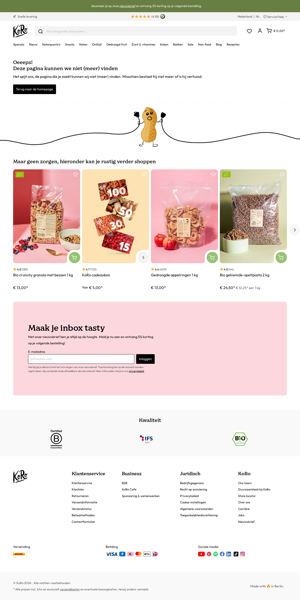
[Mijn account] (260, 31)
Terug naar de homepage (34, 89)
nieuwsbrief (127, 6)
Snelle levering (25, 16)
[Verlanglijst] (249, 31)
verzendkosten (70, 589)
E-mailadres (36, 351)
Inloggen (145, 359)
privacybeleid (136, 371)
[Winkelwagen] (276, 30)
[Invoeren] (40, 31)
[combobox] (136, 31)
